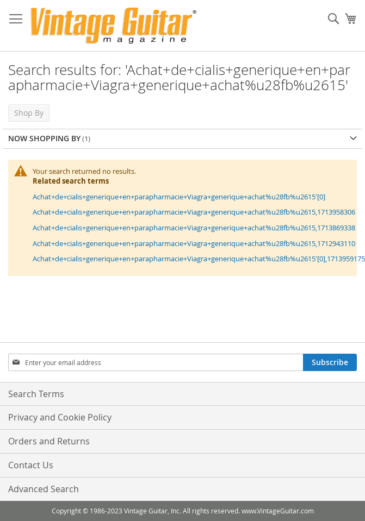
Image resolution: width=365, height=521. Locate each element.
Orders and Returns (49, 441)
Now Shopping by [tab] (44, 138)
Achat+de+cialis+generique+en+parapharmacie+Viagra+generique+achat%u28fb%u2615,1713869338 (194, 228)
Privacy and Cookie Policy (60, 417)
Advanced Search (43, 489)
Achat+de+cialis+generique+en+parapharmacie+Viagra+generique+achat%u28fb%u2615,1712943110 (194, 243)
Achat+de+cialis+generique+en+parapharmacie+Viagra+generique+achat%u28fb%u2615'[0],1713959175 (199, 258)
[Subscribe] (330, 362)
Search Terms (36, 394)
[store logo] (113, 26)
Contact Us (30, 465)
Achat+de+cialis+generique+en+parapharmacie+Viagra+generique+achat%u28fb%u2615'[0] (179, 197)
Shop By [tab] (29, 113)
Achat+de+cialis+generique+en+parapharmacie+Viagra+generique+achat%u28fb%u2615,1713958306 (194, 212)
